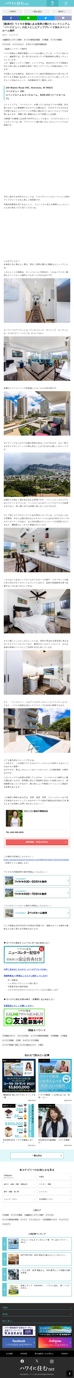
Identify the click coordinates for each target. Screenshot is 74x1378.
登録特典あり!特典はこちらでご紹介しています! (26, 976)
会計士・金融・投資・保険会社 (16, 1184)
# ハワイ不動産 (56, 40)
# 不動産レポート (9, 1036)
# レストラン (64, 1219)
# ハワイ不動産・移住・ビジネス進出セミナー (19, 1045)
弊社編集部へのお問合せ (44, 1354)
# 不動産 (45, 40)
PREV (13, 11)
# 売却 (18, 1040)
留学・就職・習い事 (11, 1192)
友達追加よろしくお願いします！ (19, 1006)
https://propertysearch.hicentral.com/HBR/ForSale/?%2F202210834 (36, 860)
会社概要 (9, 1354)
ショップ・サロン (10, 1199)
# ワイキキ (6, 44)
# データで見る (23, 1036)
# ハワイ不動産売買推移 (39, 1036)
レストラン (43, 1192)
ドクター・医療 (45, 1184)
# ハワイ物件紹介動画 (32, 40)
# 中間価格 (55, 1036)
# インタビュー (34, 1219)
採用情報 (23, 1354)
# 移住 (40, 1045)
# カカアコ (6, 1224)
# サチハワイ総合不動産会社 (36, 44)
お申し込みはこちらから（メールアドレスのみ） (26, 969)
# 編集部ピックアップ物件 (12, 40)
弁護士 (41, 1177)
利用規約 (64, 1354)
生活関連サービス (46, 1199)
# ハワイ (24, 1219)
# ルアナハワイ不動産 (31, 1040)
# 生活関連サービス (50, 1219)
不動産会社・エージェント (9, 1177)
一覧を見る (37, 11)
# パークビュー (18, 44)
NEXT (61, 11)
